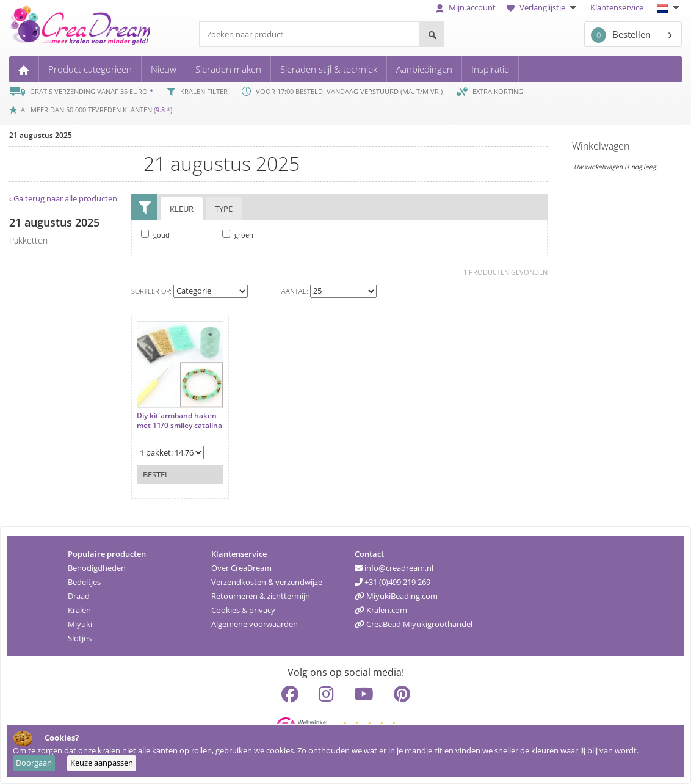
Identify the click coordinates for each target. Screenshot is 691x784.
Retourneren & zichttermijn (260, 595)
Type (224, 208)
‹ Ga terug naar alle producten (63, 198)
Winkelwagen (600, 146)
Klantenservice (616, 7)
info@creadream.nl (394, 567)
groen (237, 234)
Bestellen (621, 35)
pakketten (28, 240)
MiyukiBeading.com (396, 595)
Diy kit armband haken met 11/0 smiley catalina (179, 420)
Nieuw (163, 69)
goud (155, 234)
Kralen (79, 609)
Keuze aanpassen (101, 762)
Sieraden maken (228, 69)
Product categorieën (90, 69)
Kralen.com (381, 609)
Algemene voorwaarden (254, 624)
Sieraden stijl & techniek (328, 69)
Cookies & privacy (243, 609)
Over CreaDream (241, 567)
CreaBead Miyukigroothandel (413, 624)
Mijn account (466, 7)
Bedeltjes (84, 581)
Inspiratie (490, 69)
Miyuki (80, 624)
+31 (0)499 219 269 (392, 581)
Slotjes (80, 638)
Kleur (182, 208)
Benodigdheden (97, 567)
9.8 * (163, 109)
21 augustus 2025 (40, 135)
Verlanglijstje (543, 7)
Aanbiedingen (424, 69)
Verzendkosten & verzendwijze (266, 581)
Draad (79, 595)
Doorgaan (34, 762)
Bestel (156, 474)
